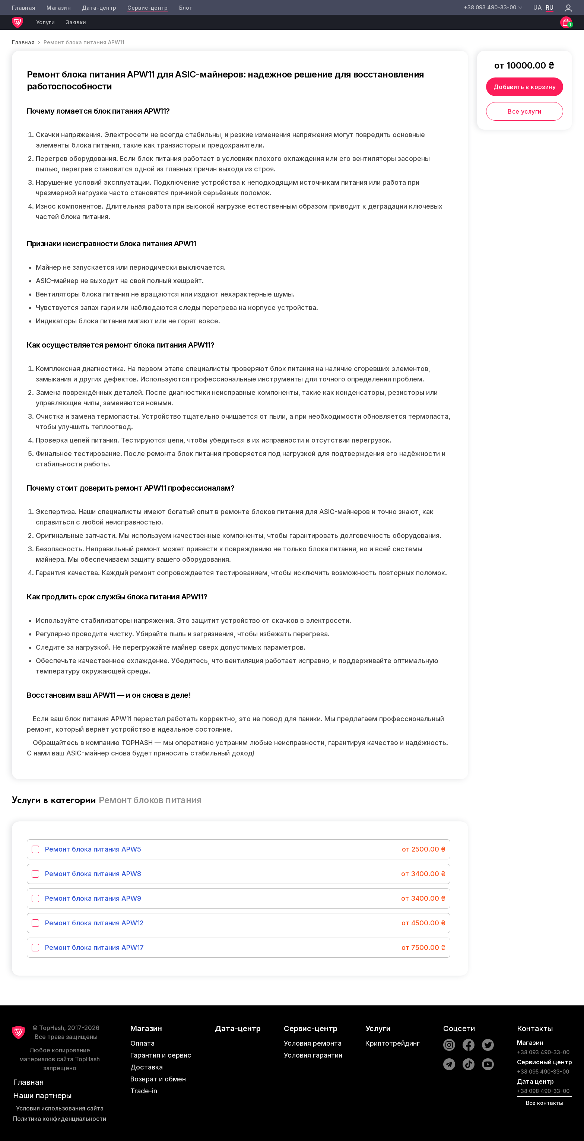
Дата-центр (99, 7)
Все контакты (544, 1103)
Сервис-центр (147, 7)
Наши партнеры (42, 1095)
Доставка (146, 1067)
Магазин (58, 7)
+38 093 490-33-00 (543, 1052)
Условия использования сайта (60, 1108)
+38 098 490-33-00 (543, 1091)
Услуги (45, 22)
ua (537, 7)
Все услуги (524, 111)
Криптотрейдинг (392, 1043)
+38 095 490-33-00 (543, 1071)
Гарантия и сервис (160, 1055)
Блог (185, 7)
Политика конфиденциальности (59, 1118)
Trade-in (143, 1091)
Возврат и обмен (158, 1079)
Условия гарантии (313, 1055)
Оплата (142, 1043)
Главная (23, 7)
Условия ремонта (313, 1043)
